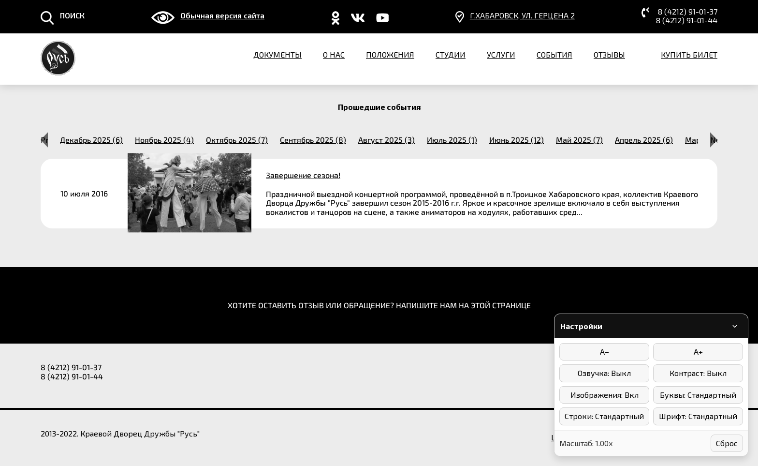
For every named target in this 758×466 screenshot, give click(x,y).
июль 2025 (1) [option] (452, 139)
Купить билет (689, 54)
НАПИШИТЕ (417, 305)
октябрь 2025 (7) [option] (237, 139)
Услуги (501, 54)
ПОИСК (72, 15)
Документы (277, 54)
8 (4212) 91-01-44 (686, 20)
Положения (390, 54)
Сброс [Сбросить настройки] (727, 443)
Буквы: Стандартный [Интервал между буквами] (698, 394)
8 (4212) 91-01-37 (687, 11)
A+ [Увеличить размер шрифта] (698, 351)
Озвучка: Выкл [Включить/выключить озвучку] (604, 372)
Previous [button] (44, 139)
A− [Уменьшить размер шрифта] (604, 351)
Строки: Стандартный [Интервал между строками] (604, 416)
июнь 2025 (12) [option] (516, 139)
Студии (451, 54)
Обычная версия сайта (222, 15)
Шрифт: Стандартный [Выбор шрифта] (698, 416)
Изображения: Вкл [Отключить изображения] (604, 394)
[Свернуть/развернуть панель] (735, 326)
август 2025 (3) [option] (386, 139)
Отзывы (609, 54)
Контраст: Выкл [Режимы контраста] (698, 372)
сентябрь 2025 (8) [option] (313, 139)
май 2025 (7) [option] (579, 139)
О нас (334, 54)
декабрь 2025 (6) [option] (91, 139)
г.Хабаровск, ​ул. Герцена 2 (522, 15)
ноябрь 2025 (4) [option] (164, 139)
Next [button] (713, 139)
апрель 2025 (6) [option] (644, 139)
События (554, 54)
